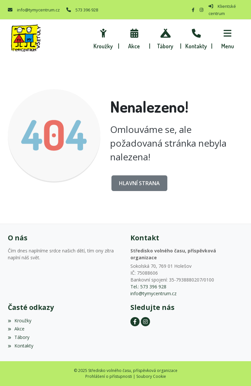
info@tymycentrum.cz (38, 10)
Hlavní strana (139, 183)
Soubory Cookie (151, 376)
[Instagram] (201, 10)
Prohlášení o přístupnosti (108, 376)
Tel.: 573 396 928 (148, 286)
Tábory (18, 337)
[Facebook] (193, 10)
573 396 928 (86, 10)
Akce (16, 329)
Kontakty (20, 346)
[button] (227, 38)
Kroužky (19, 320)
